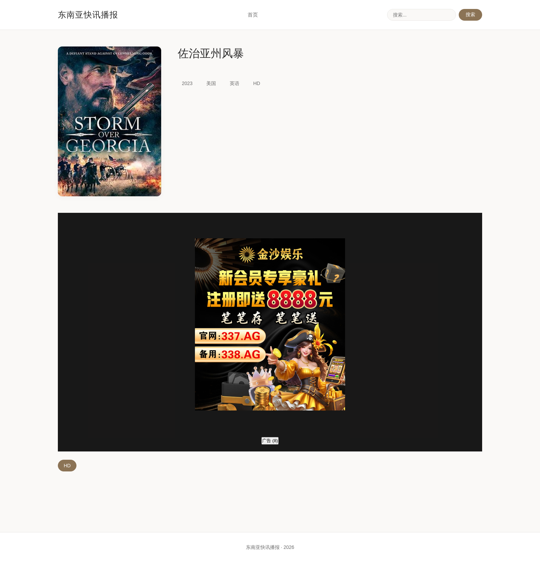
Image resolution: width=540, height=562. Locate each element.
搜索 (470, 14)
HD (67, 465)
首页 (253, 15)
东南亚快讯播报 (88, 14)
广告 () (270, 440)
